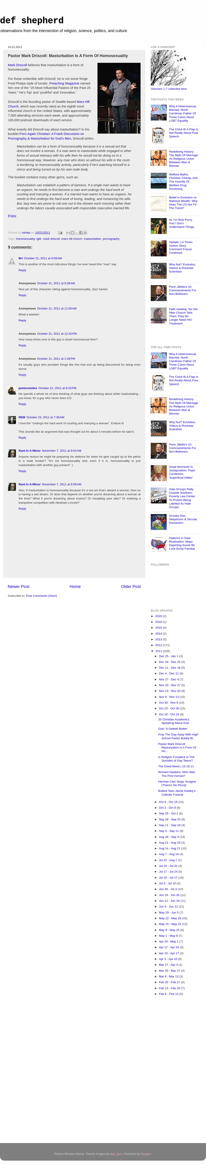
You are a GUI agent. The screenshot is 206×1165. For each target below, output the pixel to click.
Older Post (131, 586)
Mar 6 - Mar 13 (169, 976)
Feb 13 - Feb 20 (170, 988)
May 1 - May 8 (169, 935)
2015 (159, 627)
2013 (159, 639)
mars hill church (71, 238)
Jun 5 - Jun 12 (169, 906)
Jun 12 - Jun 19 (169, 900)
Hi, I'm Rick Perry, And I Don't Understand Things (181, 223)
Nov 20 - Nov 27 (170, 685)
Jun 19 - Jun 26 (169, 895)
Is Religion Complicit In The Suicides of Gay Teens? (176, 758)
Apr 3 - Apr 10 (168, 959)
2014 (159, 633)
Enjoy (12, 216)
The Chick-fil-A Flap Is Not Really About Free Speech (183, 133)
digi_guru (116, 1153)
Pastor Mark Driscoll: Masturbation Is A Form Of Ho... (177, 747)
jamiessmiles (28, 388)
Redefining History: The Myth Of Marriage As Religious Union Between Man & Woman (183, 159)
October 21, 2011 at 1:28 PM (56, 358)
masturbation (92, 238)
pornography (111, 238)
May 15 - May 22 (170, 924)
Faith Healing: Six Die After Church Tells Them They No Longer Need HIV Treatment (183, 316)
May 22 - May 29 (170, 918)
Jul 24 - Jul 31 (168, 866)
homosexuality (25, 238)
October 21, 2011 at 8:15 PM (57, 388)
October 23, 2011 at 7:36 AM (45, 417)
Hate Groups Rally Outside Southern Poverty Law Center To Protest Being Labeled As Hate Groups (182, 498)
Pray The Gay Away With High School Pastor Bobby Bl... (178, 736)
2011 (159, 651)
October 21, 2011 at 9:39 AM (56, 283)
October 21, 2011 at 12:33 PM (57, 333)
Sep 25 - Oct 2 (169, 813)
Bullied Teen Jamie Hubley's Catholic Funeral (176, 792)
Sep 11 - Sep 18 (170, 825)
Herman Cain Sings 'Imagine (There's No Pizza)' (177, 783)
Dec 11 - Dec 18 (170, 667)
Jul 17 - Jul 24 (168, 871)
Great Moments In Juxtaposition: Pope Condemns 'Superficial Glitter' (182, 472)
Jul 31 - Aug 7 (168, 860)
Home (75, 586)
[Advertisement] (168, 1071)
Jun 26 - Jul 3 (168, 889)
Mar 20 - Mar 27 (170, 970)
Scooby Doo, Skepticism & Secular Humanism (183, 519)
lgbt (38, 238)
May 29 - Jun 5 (169, 912)
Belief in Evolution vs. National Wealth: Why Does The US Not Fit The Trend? (183, 203)
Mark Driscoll (17, 65)
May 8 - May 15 (169, 930)
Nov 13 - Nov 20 (170, 691)
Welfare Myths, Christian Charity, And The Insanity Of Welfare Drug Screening (183, 181)
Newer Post (18, 586)
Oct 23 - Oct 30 (169, 708)
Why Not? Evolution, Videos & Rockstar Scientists (182, 268)
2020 (159, 616)
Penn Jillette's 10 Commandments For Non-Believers (182, 290)
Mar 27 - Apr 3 (169, 964)
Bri (21, 258)
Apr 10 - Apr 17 (169, 953)
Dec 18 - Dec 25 (170, 662)
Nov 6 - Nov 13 (169, 697)
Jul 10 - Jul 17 (168, 877)
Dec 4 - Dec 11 (169, 673)
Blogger (146, 1153)
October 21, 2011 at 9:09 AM (43, 258)
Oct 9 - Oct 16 (168, 802)
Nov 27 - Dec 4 (169, 679)
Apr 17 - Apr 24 (169, 947)
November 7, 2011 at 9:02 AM (61, 450)
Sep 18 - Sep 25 (170, 819)
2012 (159, 645)
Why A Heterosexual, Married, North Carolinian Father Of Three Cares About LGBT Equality (182, 113)
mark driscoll (51, 238)
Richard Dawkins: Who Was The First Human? (176, 773)
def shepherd (32, 21)
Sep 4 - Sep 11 (169, 831)
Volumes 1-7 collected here (169, 88)
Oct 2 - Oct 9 (168, 807)
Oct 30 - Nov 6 (169, 702)
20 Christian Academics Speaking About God (173, 721)
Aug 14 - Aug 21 (170, 848)
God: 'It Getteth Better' (173, 728)
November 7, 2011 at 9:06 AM (61, 484)
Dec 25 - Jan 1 (169, 656)
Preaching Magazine (64, 83)
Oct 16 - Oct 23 (169, 714)
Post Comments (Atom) (41, 595)
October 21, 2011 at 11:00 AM (56, 308)
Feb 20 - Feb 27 (170, 982)
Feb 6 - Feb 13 (169, 994)
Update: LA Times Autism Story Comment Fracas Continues (181, 247)
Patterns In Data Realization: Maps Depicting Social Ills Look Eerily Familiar (182, 543)
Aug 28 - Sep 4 (169, 837)
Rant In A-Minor (30, 450)
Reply (22, 270)
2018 (159, 622)
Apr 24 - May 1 (169, 941)
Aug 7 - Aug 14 (169, 854)
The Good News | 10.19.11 (176, 766)
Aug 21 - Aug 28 (170, 842)
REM (22, 417)
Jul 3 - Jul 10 (168, 883)
